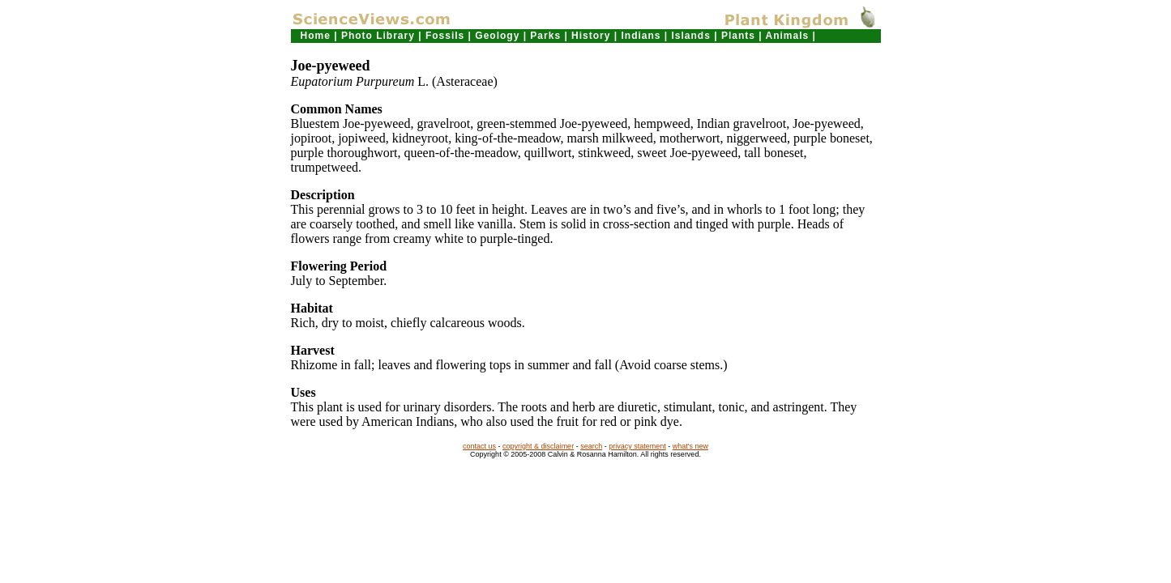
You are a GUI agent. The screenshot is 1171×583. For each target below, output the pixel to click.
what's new (690, 446)
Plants (738, 35)
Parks (545, 35)
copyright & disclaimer (538, 446)
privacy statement (637, 446)
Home (316, 35)
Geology (497, 35)
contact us (479, 446)
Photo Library (378, 35)
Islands (691, 35)
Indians (640, 35)
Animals (788, 35)
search (591, 446)
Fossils (444, 35)
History (590, 35)
